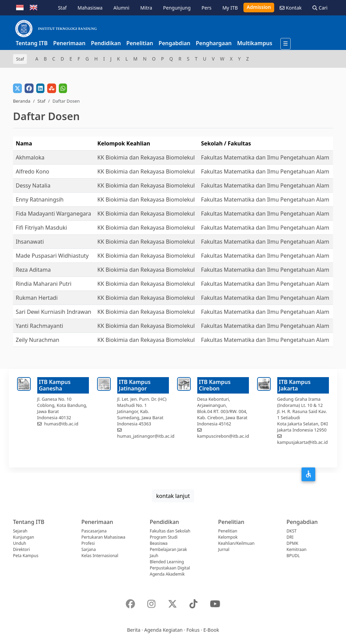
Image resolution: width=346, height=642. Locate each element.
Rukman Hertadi (37, 297)
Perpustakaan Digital (170, 568)
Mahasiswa (90, 7)
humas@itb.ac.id (61, 424)
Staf (62, 7)
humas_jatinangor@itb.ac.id (146, 436)
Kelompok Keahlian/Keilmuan (236, 540)
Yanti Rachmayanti (39, 326)
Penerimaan (69, 43)
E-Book (211, 630)
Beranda (21, 101)
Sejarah (20, 531)
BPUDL (293, 555)
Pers (207, 7)
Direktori (21, 549)
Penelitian (139, 43)
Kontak (291, 7)
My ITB (230, 7)
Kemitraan (296, 549)
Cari (320, 7)
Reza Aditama (33, 269)
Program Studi (163, 537)
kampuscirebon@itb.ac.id (223, 436)
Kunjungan (23, 537)
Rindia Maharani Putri (43, 283)
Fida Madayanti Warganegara (53, 213)
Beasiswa (159, 543)
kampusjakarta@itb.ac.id (302, 442)
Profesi (88, 543)
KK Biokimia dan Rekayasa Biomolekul (146, 157)
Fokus (193, 630)
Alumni (122, 7)
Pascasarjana (94, 531)
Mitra (146, 7)
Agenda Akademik (167, 574)
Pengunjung (176, 7)
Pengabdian (174, 43)
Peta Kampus (25, 555)
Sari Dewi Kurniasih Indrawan (53, 312)
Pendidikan (106, 43)
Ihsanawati (30, 241)
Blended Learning (167, 562)
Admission (259, 7)
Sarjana (88, 549)
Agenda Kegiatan (163, 630)
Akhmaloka (30, 157)
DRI (290, 537)
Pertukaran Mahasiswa (103, 537)
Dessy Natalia (33, 185)
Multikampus (254, 43)
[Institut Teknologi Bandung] (55, 28)
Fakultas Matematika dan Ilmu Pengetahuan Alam (265, 157)
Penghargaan (214, 43)
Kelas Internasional (99, 555)
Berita (133, 630)
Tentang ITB (32, 43)
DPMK (292, 543)
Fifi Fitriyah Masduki (41, 227)
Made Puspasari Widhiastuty (52, 255)
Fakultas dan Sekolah (170, 531)
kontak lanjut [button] (173, 496)
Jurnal (223, 549)
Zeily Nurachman (37, 340)
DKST (291, 531)
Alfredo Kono (32, 171)
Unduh (19, 543)
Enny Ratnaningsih (40, 199)
